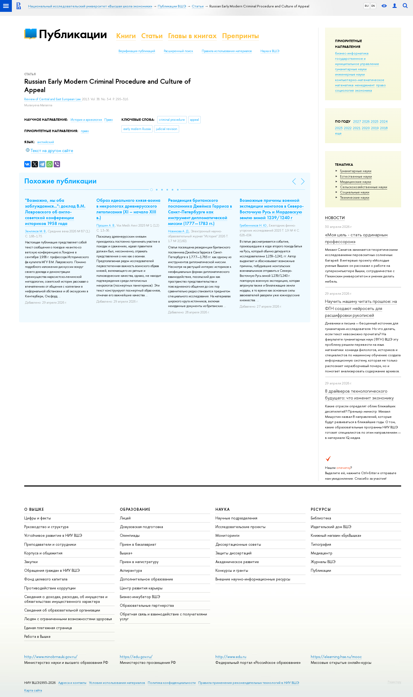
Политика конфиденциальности (172, 682)
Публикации (73, 34)
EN (373, 6)
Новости (335, 217)
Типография (321, 544)
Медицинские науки (355, 181)
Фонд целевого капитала (45, 578)
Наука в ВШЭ (269, 51)
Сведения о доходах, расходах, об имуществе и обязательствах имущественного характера (65, 599)
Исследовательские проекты (240, 526)
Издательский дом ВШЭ (331, 526)
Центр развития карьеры (141, 587)
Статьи (152, 35)
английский (45, 142)
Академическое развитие (237, 561)
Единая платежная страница (48, 627)
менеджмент (365, 85)
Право (108, 120)
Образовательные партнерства (147, 605)
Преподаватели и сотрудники (50, 544)
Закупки (31, 561)
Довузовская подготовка (141, 526)
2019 (375, 128)
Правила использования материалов (227, 51)
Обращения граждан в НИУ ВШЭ (52, 570)
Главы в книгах (192, 35)
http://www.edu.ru (230, 656)
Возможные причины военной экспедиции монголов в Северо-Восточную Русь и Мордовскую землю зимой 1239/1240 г (272, 208)
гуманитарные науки (351, 69)
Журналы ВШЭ (323, 561)
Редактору (394, 682)
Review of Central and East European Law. (53, 99)
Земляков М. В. (35, 231)
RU (367, 6)
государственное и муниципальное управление (357, 61)
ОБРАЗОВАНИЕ (135, 509)
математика (344, 85)
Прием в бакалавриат (138, 544)
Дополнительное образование (146, 578)
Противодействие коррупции (50, 587)
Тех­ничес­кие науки (354, 197)
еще (338, 133)
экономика (363, 90)
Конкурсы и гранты (231, 570)
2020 (366, 128)
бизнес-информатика (351, 53)
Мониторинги (227, 535)
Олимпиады (130, 535)
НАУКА (222, 509)
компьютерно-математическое (359, 79)
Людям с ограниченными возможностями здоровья (68, 618)
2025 (374, 121)
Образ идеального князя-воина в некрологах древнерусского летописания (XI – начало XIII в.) (128, 208)
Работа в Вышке (37, 636)
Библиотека (321, 517)
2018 (384, 128)
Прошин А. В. (105, 225)
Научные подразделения (236, 517)
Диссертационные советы (238, 544)
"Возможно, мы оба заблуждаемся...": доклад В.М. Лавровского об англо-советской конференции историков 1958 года (55, 211)
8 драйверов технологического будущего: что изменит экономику (359, 394)
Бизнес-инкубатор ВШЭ (140, 596)
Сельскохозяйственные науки (363, 186)
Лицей (125, 517)
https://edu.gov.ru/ (136, 656)
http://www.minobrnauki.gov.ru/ (50, 656)
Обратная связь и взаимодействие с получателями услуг (163, 616)
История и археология (87, 120)
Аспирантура (131, 570)
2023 (339, 128)
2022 (348, 128)
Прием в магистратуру (139, 561)
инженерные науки (350, 74)
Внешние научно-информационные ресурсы (252, 578)
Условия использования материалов (117, 682)
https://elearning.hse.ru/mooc (336, 656)
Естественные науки (356, 176)
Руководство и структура (46, 526)
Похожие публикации (60, 180)
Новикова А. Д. (178, 231)
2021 (357, 128)
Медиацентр (321, 552)
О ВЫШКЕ (34, 509)
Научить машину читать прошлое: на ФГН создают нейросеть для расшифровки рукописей (361, 308)
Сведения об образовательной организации (62, 610)
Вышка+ (126, 552)
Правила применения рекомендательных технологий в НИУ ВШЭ (248, 682)
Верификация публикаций (137, 51)
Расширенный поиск (178, 51)
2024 (384, 121)
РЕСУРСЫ (321, 509)
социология (344, 90)
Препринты (240, 35)
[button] (151, 189)
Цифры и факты (37, 517)
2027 (357, 121)
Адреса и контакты (72, 682)
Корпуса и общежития (43, 552)
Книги (126, 35)
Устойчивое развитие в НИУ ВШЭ (53, 535)
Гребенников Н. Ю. (253, 225)
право (381, 85)
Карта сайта (33, 690)
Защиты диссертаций (233, 552)
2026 (366, 121)
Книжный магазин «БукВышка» (336, 535)
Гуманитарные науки (355, 170)
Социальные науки (354, 192)
